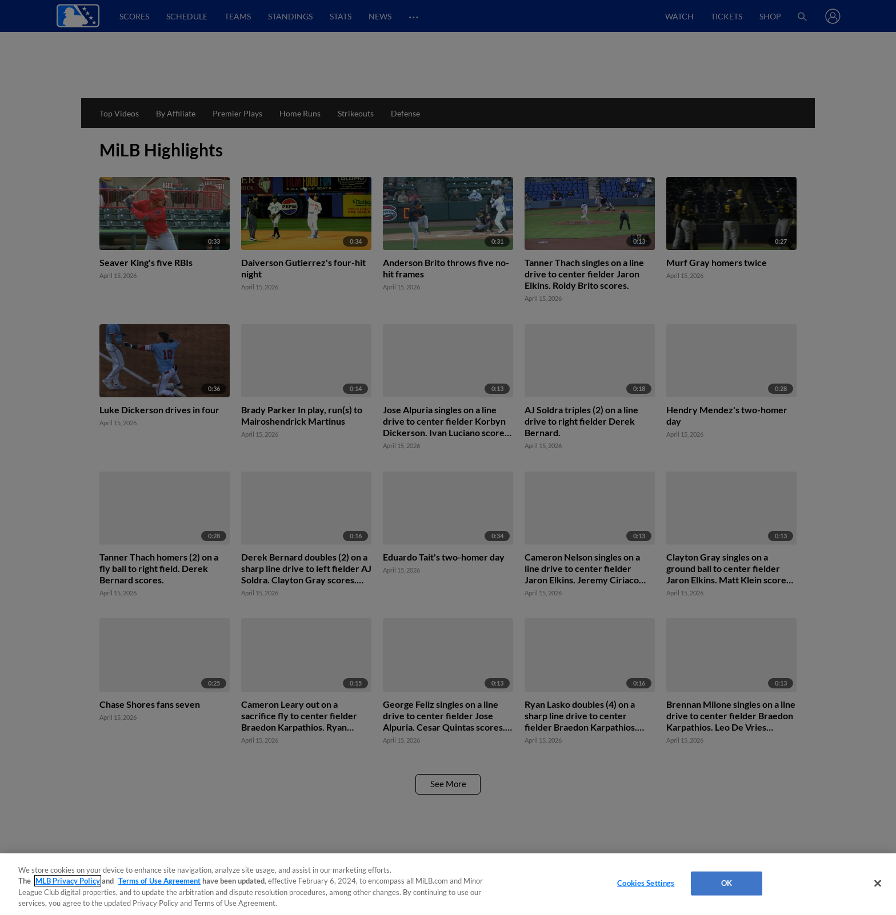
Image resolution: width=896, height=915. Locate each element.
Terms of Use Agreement (159, 880)
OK (726, 883)
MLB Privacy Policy (67, 880)
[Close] (877, 883)
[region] (448, 884)
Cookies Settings (645, 883)
